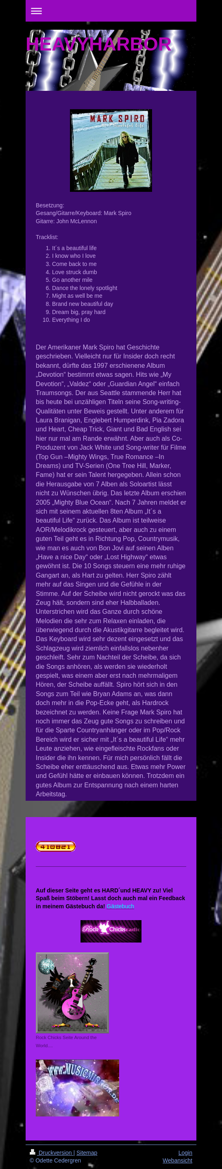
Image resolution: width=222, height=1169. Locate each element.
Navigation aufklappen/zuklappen (111, 11)
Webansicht (177, 1160)
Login (185, 1152)
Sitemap (86, 1152)
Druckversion (51, 1152)
